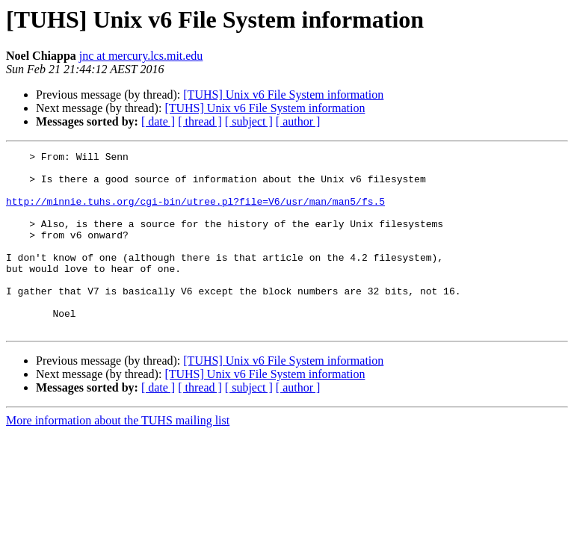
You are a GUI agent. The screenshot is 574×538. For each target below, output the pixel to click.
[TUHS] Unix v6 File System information (283, 94)
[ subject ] (249, 121)
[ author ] (298, 121)
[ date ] (158, 121)
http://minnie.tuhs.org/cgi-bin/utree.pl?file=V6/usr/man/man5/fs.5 (195, 212)
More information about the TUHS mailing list (117, 456)
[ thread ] (200, 121)
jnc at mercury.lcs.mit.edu (141, 55)
